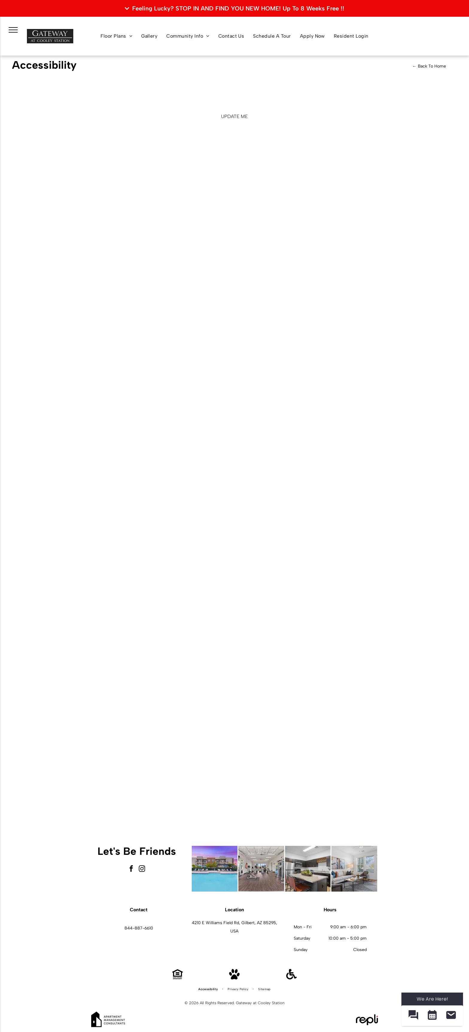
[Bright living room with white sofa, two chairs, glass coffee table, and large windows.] (354, 869)
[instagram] (142, 869)
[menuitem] (116, 36)
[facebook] (131, 869)
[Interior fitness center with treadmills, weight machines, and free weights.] (261, 869)
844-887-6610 (138, 928)
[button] (413, 1015)
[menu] (13, 30)
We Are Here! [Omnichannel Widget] (432, 999)
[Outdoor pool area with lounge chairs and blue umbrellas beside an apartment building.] (214, 869)
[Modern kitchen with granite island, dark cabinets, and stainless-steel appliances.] (308, 869)
